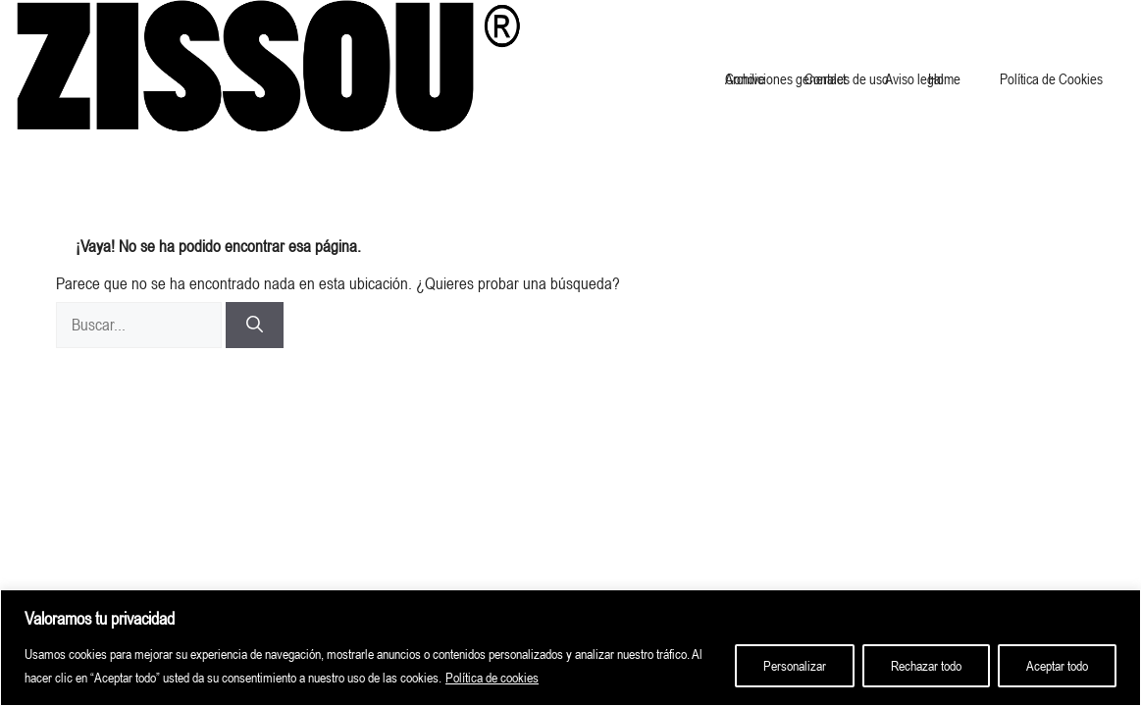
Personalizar (794, 666)
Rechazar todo (926, 666)
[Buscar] (255, 325)
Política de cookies (492, 677)
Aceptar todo (1057, 666)
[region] (570, 647)
